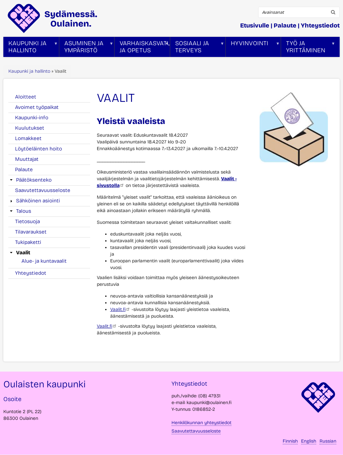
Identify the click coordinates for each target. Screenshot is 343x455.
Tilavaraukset (31, 232)
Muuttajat (27, 159)
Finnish (290, 441)
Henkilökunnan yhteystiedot (201, 423)
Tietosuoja (27, 221)
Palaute (285, 25)
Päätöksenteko (34, 180)
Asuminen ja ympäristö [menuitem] (86, 48)
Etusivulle (254, 25)
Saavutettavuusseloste (42, 190)
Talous (23, 211)
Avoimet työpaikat (37, 107)
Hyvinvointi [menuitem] (253, 48)
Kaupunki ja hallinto (29, 71)
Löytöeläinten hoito (38, 149)
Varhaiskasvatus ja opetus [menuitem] (142, 48)
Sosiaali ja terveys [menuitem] (197, 48)
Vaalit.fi (120, 309)
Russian (328, 441)
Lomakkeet (28, 138)
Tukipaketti (28, 242)
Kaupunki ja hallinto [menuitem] (30, 48)
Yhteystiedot (320, 25)
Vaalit (23, 253)
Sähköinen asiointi (38, 201)
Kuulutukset (29, 128)
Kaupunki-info (31, 118)
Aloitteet (25, 97)
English (308, 441)
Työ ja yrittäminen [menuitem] (308, 48)
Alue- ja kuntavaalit (44, 261)
